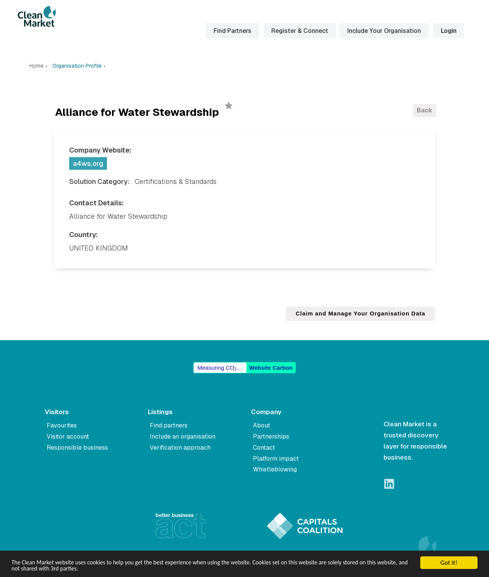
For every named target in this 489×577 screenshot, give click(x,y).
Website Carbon (271, 367)
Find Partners (232, 31)
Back (424, 110)
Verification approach (180, 448)
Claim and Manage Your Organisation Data (360, 313)
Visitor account (68, 436)
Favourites (62, 425)
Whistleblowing (275, 469)
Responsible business (77, 448)
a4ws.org (88, 163)
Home (36, 66)
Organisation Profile (77, 66)
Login (448, 31)
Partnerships (271, 436)
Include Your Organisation (384, 31)
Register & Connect (299, 31)
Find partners (169, 425)
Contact (264, 448)
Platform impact (276, 459)
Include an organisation (182, 436)
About (261, 425)
